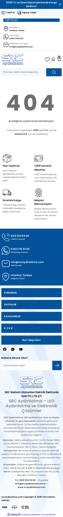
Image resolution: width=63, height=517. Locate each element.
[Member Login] (53, 59)
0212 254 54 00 (27, 480)
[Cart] (59, 59)
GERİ (35, 130)
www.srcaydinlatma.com (31, 487)
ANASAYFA (21, 134)
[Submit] (57, 365)
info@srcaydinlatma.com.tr (30, 483)
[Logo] (12, 59)
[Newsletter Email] (31, 365)
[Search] (31, 72)
